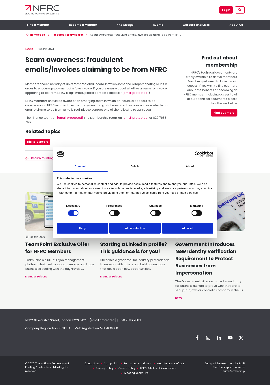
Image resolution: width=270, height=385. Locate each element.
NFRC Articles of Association (158, 368)
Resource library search (68, 35)
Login (226, 10)
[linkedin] (219, 337)
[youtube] (230, 337)
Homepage (37, 35)
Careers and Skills (196, 25)
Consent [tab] (80, 166)
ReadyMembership (233, 371)
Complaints (111, 363)
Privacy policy (104, 368)
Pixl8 (242, 363)
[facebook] (197, 337)
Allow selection (135, 228)
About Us (236, 25)
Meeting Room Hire (136, 373)
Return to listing (42, 158)
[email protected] (136, 93)
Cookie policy (126, 368)
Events (158, 25)
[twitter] (241, 337)
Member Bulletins (36, 276)
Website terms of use (170, 363)
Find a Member (38, 25)
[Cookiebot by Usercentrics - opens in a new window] (197, 154)
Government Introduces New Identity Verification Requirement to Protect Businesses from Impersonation (205, 258)
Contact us (92, 363)
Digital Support (37, 142)
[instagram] (208, 337)
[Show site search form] (240, 10)
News (29, 49)
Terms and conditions (138, 363)
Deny (82, 228)
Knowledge (125, 25)
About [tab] (190, 166)
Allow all (187, 228)
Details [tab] (135, 166)
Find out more (224, 113)
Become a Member (83, 25)
